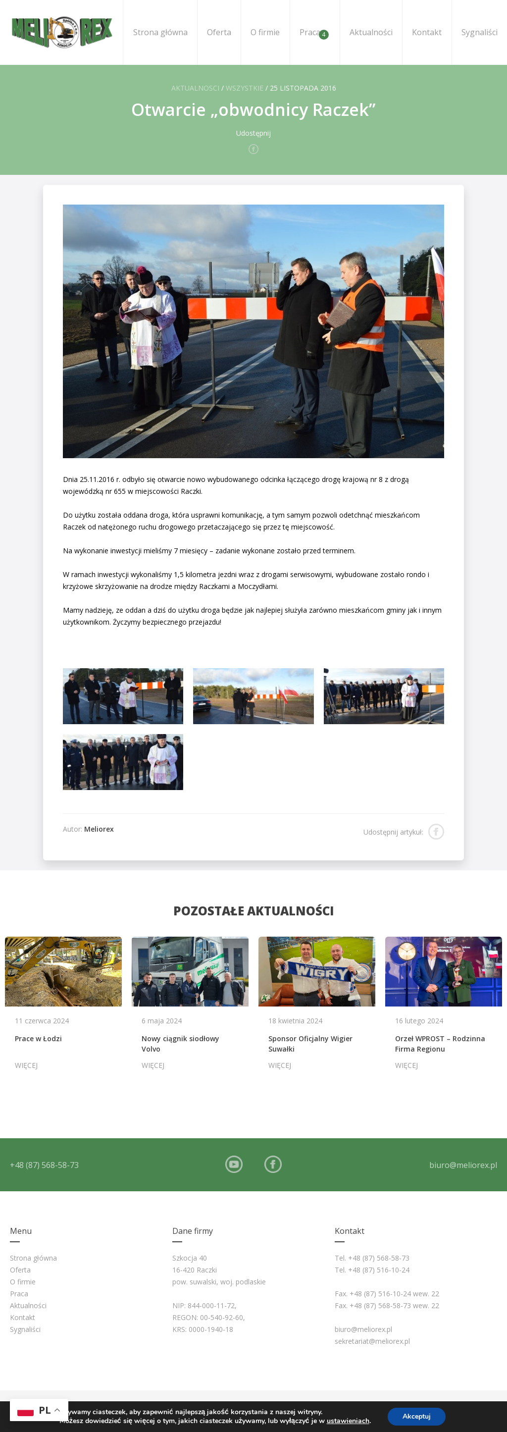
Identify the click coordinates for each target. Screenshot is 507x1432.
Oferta (219, 32)
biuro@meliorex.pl (463, 1165)
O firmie (265, 32)
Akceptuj (417, 1416)
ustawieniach (348, 1421)
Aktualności (371, 32)
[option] (63, 1008)
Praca (314, 33)
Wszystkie (244, 88)
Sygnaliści (479, 32)
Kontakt (427, 32)
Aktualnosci (195, 88)
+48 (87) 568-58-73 (44, 1165)
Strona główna (160, 32)
